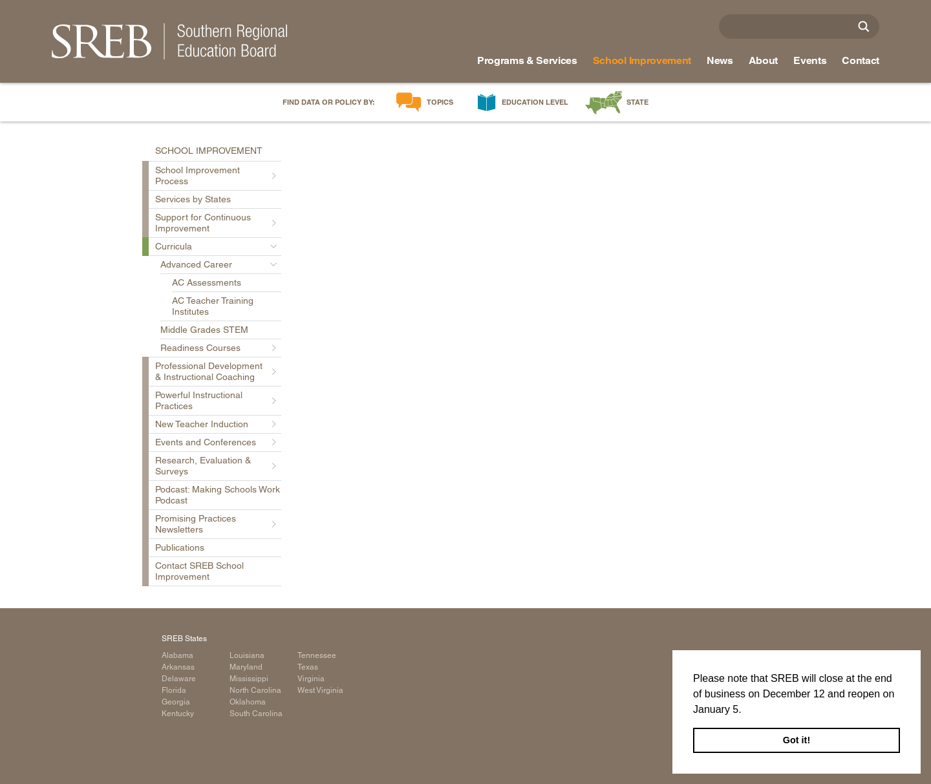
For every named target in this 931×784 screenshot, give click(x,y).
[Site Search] (863, 26)
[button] (746, 710)
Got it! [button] (796, 740)
